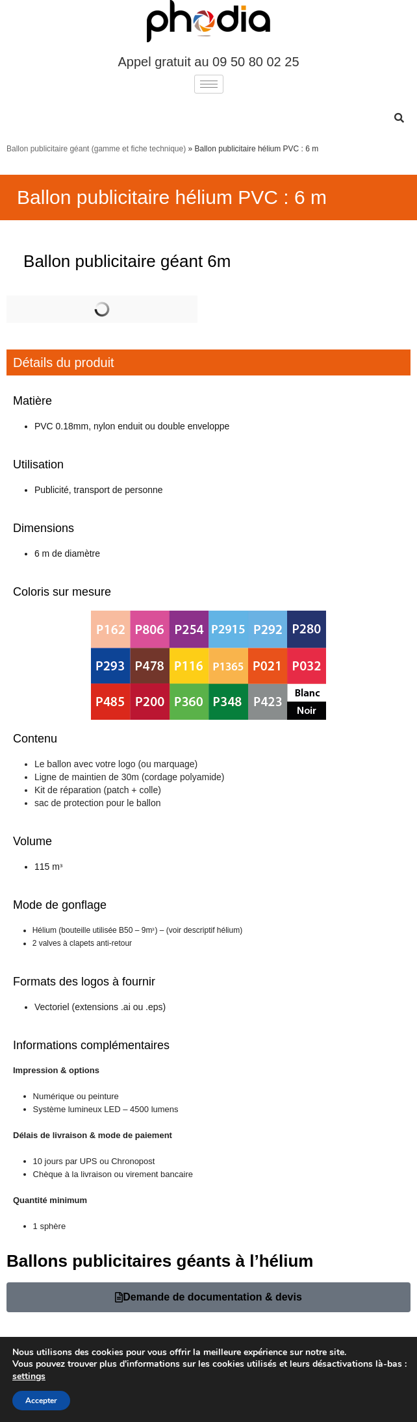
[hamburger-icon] (208, 84)
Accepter (41, 1400)
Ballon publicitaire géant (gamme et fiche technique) (96, 148)
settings (28, 1376)
